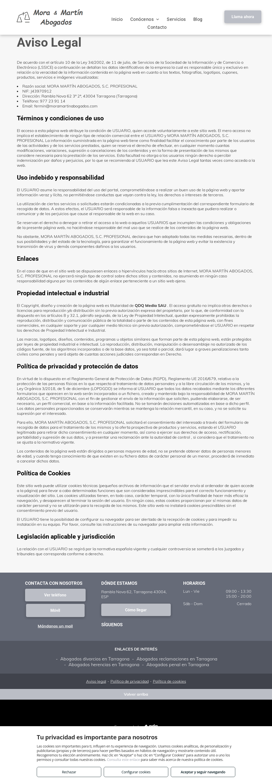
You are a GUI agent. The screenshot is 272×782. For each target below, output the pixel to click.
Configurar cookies (136, 772)
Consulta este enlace (123, 759)
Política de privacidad (129, 681)
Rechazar (69, 772)
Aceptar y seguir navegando (203, 772)
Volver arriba (136, 694)
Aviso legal (96, 681)
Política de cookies (169, 681)
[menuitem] (117, 19)
